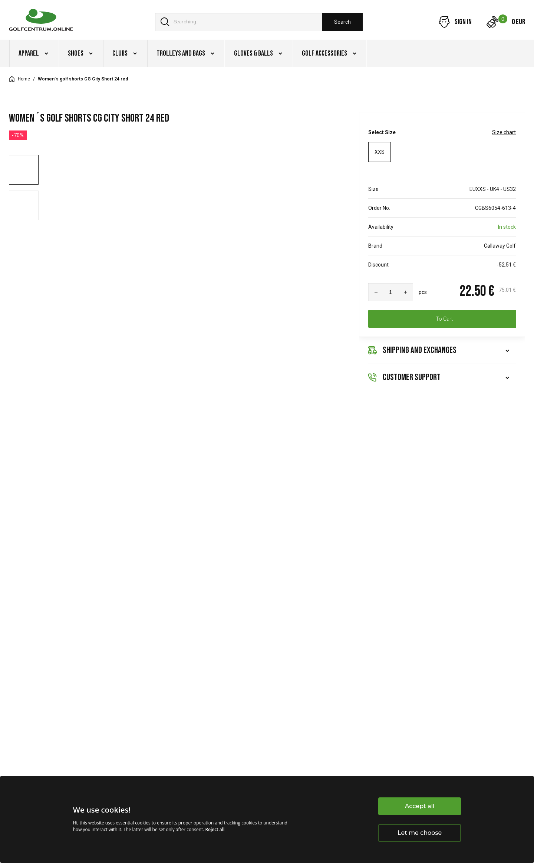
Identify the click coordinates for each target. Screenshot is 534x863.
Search (342, 22)
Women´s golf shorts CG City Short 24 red (83, 79)
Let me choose (420, 832)
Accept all (420, 806)
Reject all (215, 829)
